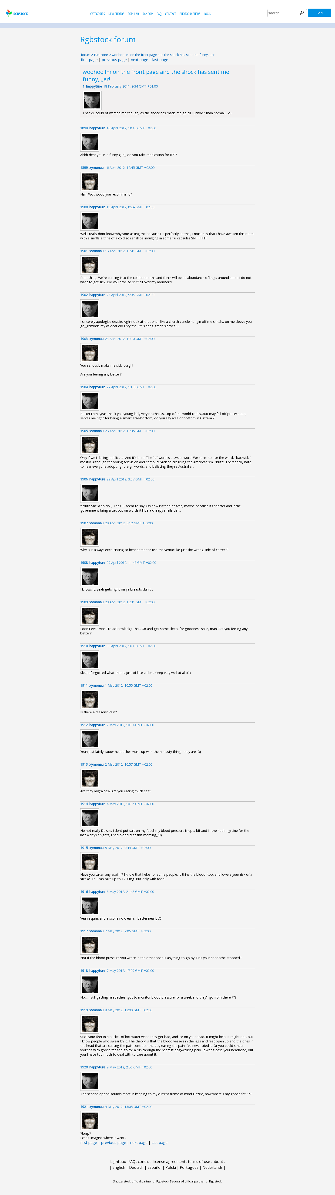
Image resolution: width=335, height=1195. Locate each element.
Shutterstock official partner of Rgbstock (141, 1181)
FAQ (159, 14)
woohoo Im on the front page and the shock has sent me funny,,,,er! (163, 54)
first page (89, 59)
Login (207, 14)
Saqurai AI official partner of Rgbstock (196, 1181)
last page (160, 59)
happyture (94, 86)
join (320, 13)
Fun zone (101, 54)
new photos (116, 14)
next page (139, 59)
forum (85, 54)
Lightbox (118, 1161)
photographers (190, 14)
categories (97, 14)
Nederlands (212, 1167)
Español (154, 1167)
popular (133, 14)
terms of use (199, 1161)
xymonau (96, 167)
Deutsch (136, 1167)
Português (189, 1167)
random (148, 14)
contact (170, 14)
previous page (114, 59)
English (118, 1167)
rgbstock (16, 13)
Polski (170, 1167)
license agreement (169, 1161)
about (218, 1161)
